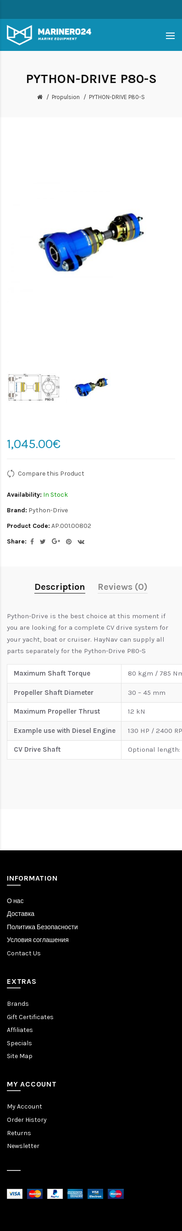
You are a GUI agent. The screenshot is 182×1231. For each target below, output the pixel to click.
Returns (19, 1133)
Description (59, 587)
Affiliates (20, 1030)
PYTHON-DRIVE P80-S (117, 97)
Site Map (20, 1056)
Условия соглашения (38, 940)
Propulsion (66, 97)
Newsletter (23, 1146)
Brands (18, 1004)
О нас (15, 901)
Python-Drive (48, 510)
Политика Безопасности (42, 927)
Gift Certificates (30, 1017)
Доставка (20, 914)
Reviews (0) (123, 587)
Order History (27, 1120)
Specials (19, 1043)
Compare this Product (51, 473)
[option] (33, 387)
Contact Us (24, 953)
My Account (24, 1106)
